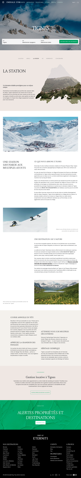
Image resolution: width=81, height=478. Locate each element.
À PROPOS (70, 440)
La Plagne (20, 449)
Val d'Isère (20, 455)
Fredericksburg (36, 459)
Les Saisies (20, 461)
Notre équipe (69, 451)
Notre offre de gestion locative (40, 388)
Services (53, 2)
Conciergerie (59, 58)
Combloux (20, 445)
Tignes (19, 453)
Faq (51, 447)
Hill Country (35, 457)
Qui (23, 40)
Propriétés (22, 2)
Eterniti (68, 449)
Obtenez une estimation (56, 456)
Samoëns (20, 459)
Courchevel (6, 451)
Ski (42, 58)
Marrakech (34, 451)
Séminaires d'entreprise (56, 443)
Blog (51, 445)
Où (3, 40)
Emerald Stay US (70, 447)
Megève (5, 453)
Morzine (5, 443)
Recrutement (69, 453)
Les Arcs (20, 447)
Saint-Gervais (6, 459)
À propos (60, 2)
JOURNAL (47, 2)
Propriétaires (39, 2)
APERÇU (28, 58)
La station (36, 58)
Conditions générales (71, 463)
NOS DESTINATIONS (10, 440)
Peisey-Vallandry (22, 451)
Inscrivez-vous (40, 419)
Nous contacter (70, 455)
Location (20, 58)
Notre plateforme (54, 454)
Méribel (5, 455)
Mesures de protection (72, 457)
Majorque (34, 445)
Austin (33, 453)
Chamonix (5, 445)
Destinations (30, 2)
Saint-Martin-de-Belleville (9, 461)
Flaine (19, 463)
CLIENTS (53, 440)
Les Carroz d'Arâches (8, 457)
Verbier (34, 443)
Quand (42, 40)
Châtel (19, 443)
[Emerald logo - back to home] (11, 2)
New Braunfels (36, 461)
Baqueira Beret (7, 463)
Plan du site (69, 465)
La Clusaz (20, 457)
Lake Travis (35, 455)
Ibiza (33, 449)
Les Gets (5, 447)
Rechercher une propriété (68, 41)
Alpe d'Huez (6, 449)
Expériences (49, 58)
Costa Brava (35, 447)
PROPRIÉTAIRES (56, 450)
